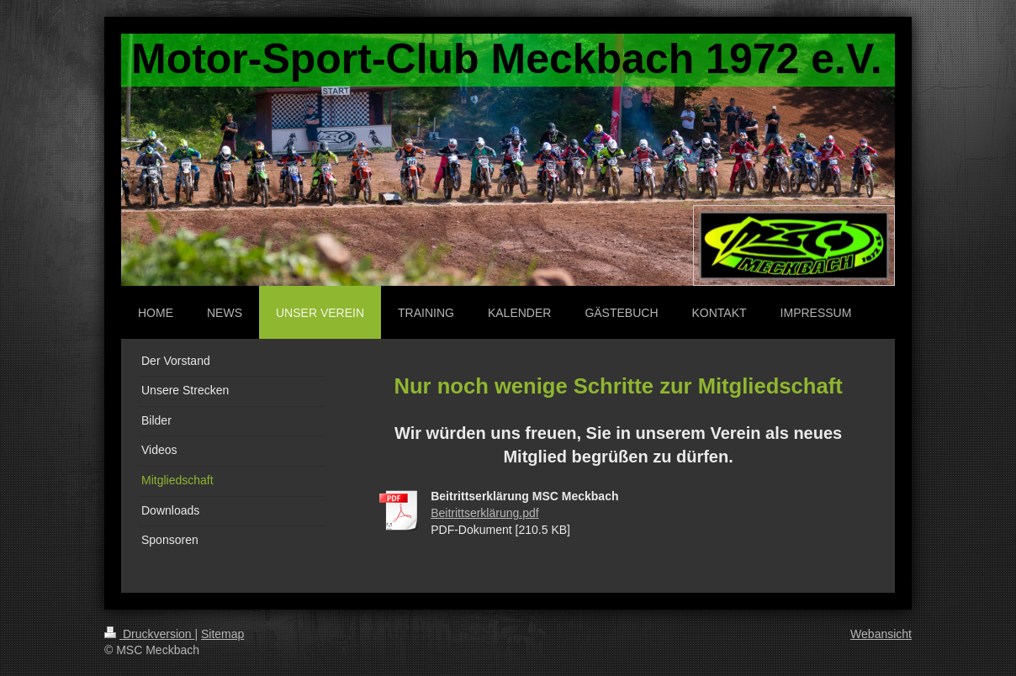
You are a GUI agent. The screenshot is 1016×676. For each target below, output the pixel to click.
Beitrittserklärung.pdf (484, 513)
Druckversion (149, 634)
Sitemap (222, 634)
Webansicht (881, 634)
